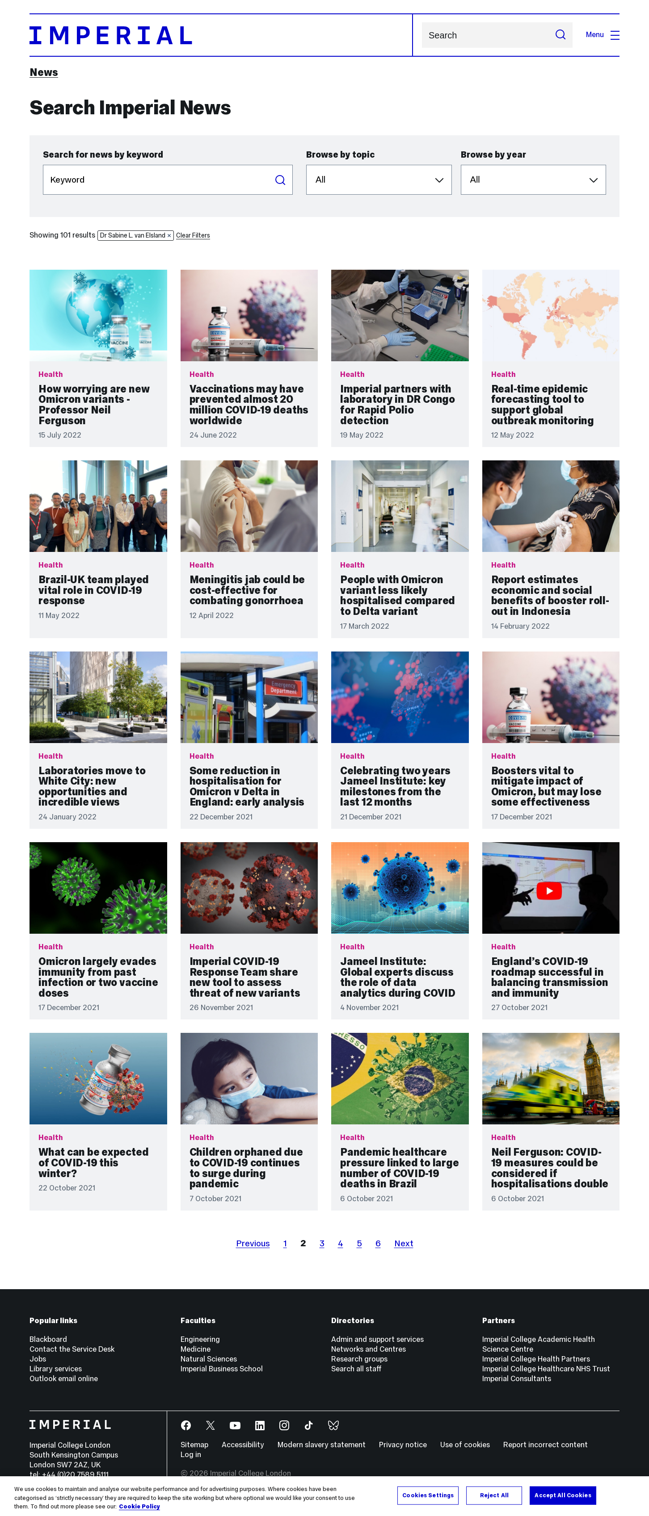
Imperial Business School (222, 1369)
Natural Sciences (209, 1359)
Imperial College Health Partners (536, 1359)
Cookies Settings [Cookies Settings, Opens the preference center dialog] (428, 1495)
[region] (324, 1496)
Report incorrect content (545, 1444)
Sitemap (194, 1444)
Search (280, 180)
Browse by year (493, 154)
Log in (191, 1454)
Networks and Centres (368, 1349)
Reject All (494, 1495)
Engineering (200, 1339)
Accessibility (243, 1444)
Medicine (196, 1349)
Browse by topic (340, 154)
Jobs (38, 1359)
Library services (56, 1369)
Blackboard (48, 1339)
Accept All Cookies (563, 1495)
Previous (253, 1243)
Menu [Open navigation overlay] (603, 34)
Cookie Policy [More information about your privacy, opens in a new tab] (139, 1506)
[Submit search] (560, 35)
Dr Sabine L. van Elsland (135, 235)
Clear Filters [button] (193, 235)
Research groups (359, 1359)
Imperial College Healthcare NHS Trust (546, 1369)
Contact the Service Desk (72, 1349)
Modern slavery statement (322, 1444)
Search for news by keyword (103, 154)
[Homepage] (221, 35)
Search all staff (356, 1369)
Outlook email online (64, 1378)
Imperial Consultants (516, 1378)
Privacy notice (403, 1444)
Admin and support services (377, 1339)
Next (403, 1243)
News (44, 72)
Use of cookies (465, 1444)
